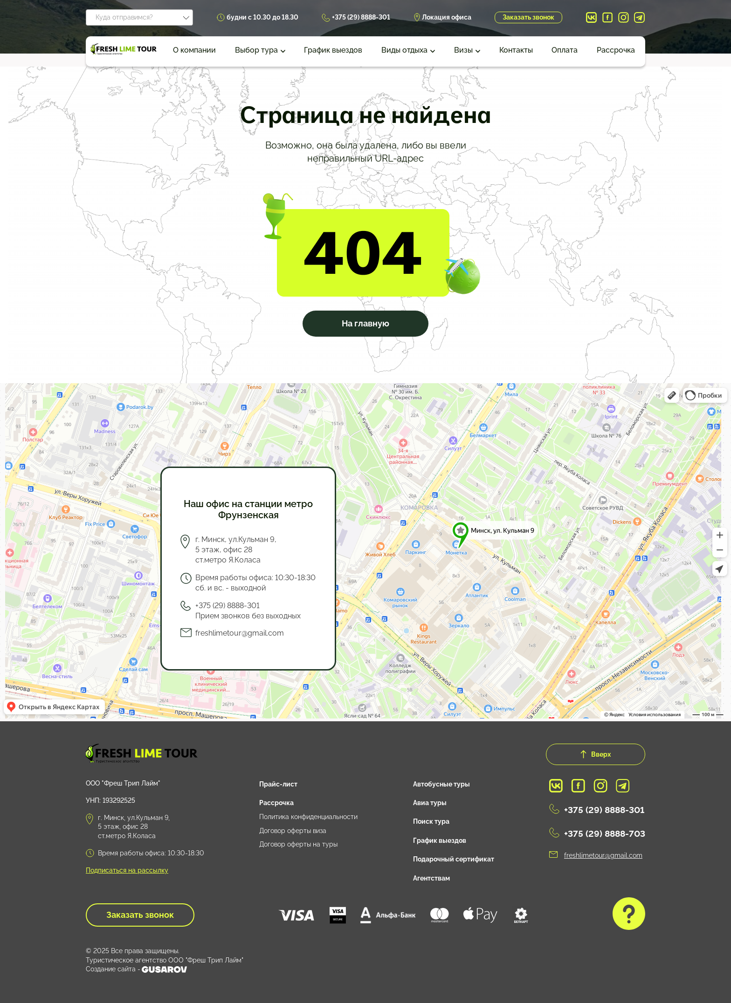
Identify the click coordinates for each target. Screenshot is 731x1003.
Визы (463, 50)
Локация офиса (446, 17)
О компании (194, 50)
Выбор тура (256, 50)
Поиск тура (431, 821)
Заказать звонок (528, 17)
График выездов (333, 50)
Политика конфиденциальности (308, 816)
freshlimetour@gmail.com (239, 633)
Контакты (516, 50)
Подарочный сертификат (453, 859)
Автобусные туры (441, 784)
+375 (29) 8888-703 (604, 833)
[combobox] (139, 17)
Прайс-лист (278, 784)
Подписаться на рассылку (127, 870)
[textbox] (139, 16)
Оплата (565, 50)
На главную (365, 323)
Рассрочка (616, 50)
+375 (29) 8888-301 (361, 17)
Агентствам (431, 878)
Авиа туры (430, 802)
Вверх (595, 754)
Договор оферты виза (292, 830)
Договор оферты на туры (298, 844)
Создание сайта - (136, 969)
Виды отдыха (404, 50)
